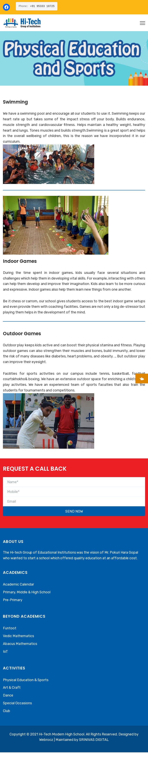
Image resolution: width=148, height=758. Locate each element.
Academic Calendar (18, 584)
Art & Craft (12, 687)
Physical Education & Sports (25, 680)
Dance (8, 695)
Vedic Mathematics (18, 636)
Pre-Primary (12, 600)
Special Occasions (17, 703)
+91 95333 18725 (42, 6)
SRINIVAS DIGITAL (94, 740)
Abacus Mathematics (20, 644)
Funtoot (9, 628)
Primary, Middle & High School (26, 592)
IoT (5, 651)
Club (6, 711)
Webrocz (46, 740)
